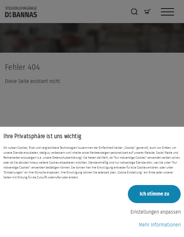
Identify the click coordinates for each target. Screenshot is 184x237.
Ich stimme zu (154, 194)
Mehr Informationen (160, 224)
